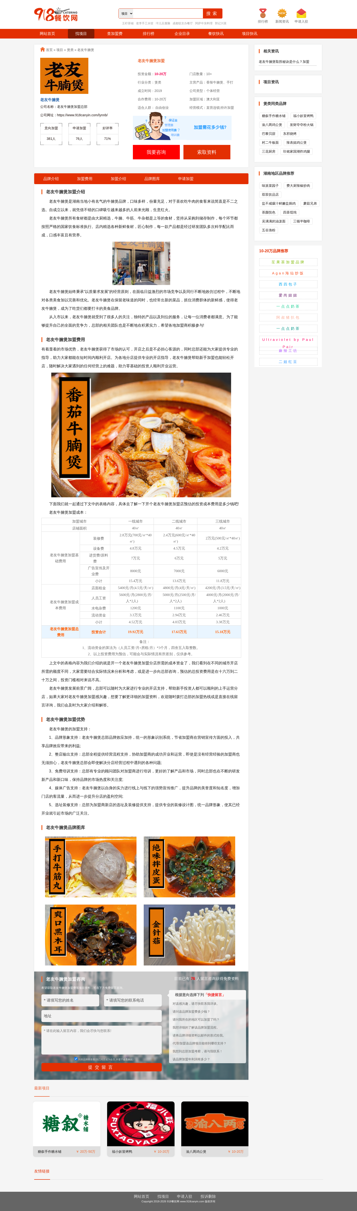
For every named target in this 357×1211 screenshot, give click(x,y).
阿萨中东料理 (204, 23)
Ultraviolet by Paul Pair (288, 343)
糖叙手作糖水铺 (49, 1151)
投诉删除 (208, 1196)
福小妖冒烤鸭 (122, 1151)
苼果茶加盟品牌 (288, 262)
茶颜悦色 (268, 212)
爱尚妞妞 (288, 295)
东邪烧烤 (290, 134)
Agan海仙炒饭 (288, 273)
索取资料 (206, 152)
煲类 (70, 50)
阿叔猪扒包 (288, 317)
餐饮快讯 (216, 34)
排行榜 (148, 34)
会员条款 (128, 1059)
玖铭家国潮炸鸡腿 (296, 151)
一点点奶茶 (288, 306)
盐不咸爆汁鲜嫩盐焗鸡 (279, 203)
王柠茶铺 (128, 23)
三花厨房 (268, 151)
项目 (59, 50)
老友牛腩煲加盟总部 (72, 107)
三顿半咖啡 (301, 221)
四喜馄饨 (290, 212)
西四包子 (288, 284)
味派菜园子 (270, 186)
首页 (49, 50)
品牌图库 (152, 179)
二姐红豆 (288, 362)
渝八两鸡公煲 (196, 1151)
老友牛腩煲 (85, 50)
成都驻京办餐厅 (183, 23)
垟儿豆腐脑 (163, 23)
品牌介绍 (51, 179)
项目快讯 (249, 34)
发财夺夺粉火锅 (301, 125)
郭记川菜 (221, 23)
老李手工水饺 (144, 23)
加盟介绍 (118, 179)
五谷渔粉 (268, 230)
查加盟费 (115, 34)
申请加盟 (186, 179)
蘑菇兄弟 (310, 203)
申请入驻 (184, 1196)
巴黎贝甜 (268, 134)
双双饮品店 (270, 194)
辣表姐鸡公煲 (296, 142)
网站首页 (47, 34)
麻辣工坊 (288, 351)
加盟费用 (84, 179)
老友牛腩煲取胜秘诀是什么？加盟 (284, 62)
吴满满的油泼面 (274, 221)
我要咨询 (156, 152)
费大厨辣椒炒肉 (298, 186)
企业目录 (182, 34)
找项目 (81, 34)
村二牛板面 (270, 142)
